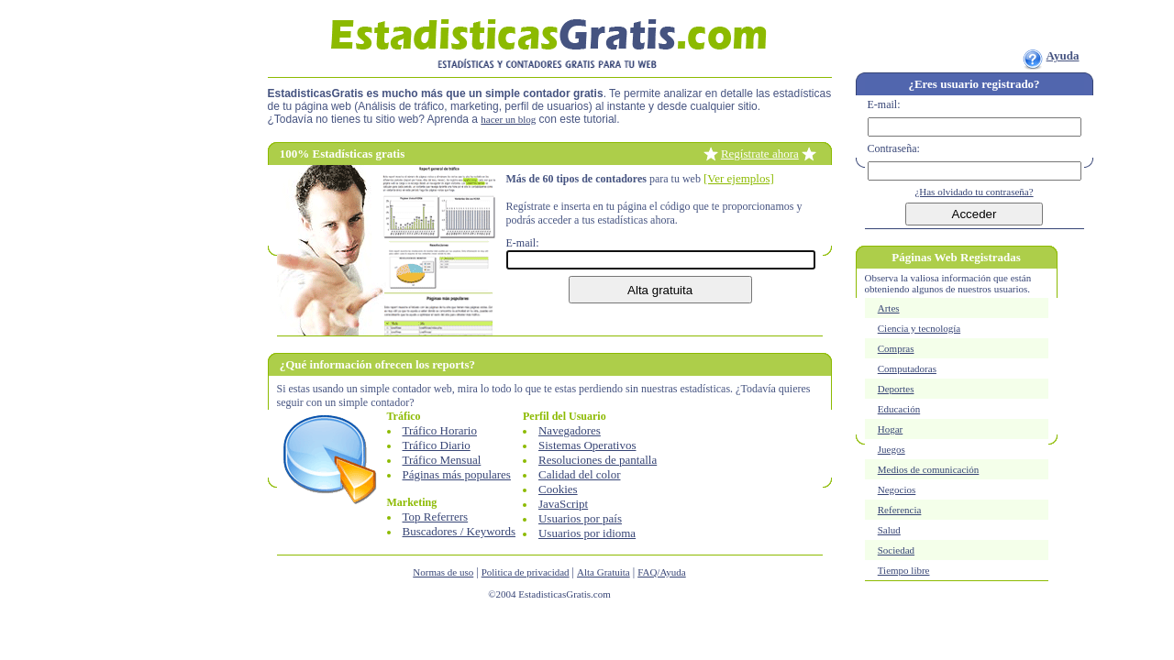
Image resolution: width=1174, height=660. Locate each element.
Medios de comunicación (929, 469)
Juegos (891, 449)
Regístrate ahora (760, 153)
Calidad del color (579, 474)
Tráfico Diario (437, 445)
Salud (889, 529)
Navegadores (569, 430)
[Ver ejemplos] (738, 178)
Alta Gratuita (603, 572)
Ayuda (1063, 55)
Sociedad (896, 550)
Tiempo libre (904, 570)
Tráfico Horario (440, 430)
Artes (889, 308)
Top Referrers (436, 516)
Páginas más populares (457, 474)
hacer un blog (508, 119)
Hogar (890, 429)
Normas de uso (443, 572)
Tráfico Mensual (442, 460)
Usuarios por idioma (587, 533)
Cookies (558, 489)
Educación (899, 408)
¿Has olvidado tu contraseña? (973, 191)
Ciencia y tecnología (919, 328)
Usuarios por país (580, 518)
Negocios (897, 489)
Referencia (900, 509)
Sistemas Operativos (587, 445)
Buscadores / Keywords (459, 531)
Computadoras (907, 368)
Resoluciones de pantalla (597, 460)
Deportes (896, 388)
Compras (896, 348)
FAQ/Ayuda (661, 572)
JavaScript (563, 504)
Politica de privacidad (526, 572)
